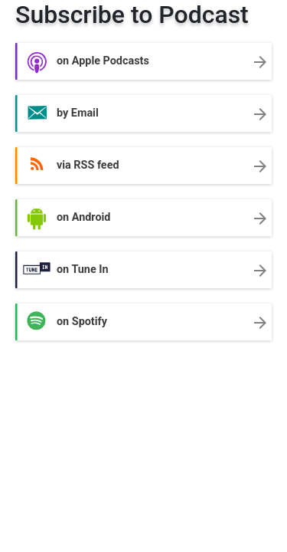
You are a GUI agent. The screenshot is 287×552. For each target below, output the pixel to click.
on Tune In (143, 270)
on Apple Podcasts (143, 62)
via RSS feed (143, 166)
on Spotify (143, 322)
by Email (143, 114)
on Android (143, 218)
